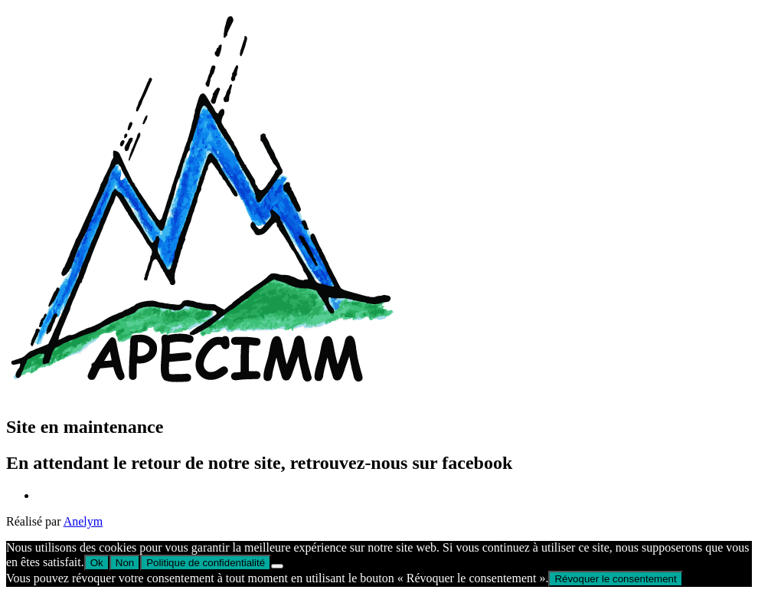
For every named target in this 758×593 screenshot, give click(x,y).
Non (125, 562)
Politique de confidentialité (205, 562)
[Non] (277, 566)
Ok (96, 562)
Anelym (83, 521)
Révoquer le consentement (615, 579)
